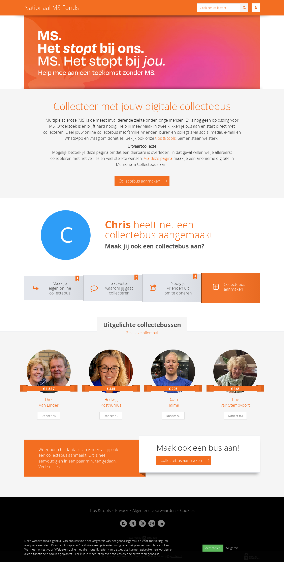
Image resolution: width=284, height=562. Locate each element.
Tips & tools (100, 510)
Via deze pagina (158, 158)
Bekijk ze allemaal (142, 332)
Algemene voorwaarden (154, 510)
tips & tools (165, 138)
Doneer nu (48, 416)
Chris (118, 225)
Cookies (187, 510)
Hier (76, 554)
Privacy (121, 510)
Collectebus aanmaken (143, 181)
